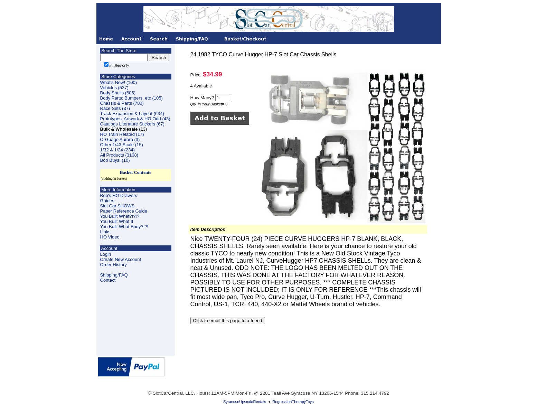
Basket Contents (135, 172)
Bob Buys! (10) (115, 160)
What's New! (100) (118, 82)
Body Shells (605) (118, 92)
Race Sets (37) (115, 108)
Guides (107, 200)
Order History (113, 264)
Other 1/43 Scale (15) (121, 144)
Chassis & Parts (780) (122, 103)
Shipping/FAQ (114, 275)
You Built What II (116, 221)
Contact (108, 280)
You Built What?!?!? (120, 216)
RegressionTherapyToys (293, 402)
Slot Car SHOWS (117, 205)
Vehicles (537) (114, 87)
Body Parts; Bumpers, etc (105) (131, 98)
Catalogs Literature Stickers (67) (132, 124)
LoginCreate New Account (120, 257)
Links (105, 231)
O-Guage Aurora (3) (120, 139)
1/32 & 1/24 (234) (117, 149)
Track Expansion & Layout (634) (132, 113)
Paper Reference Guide (124, 211)
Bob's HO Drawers (118, 195)
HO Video (110, 237)
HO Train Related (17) (122, 134)
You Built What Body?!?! (124, 226)
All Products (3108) (119, 155)
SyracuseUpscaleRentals (244, 402)
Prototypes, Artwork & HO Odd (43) (135, 118)
